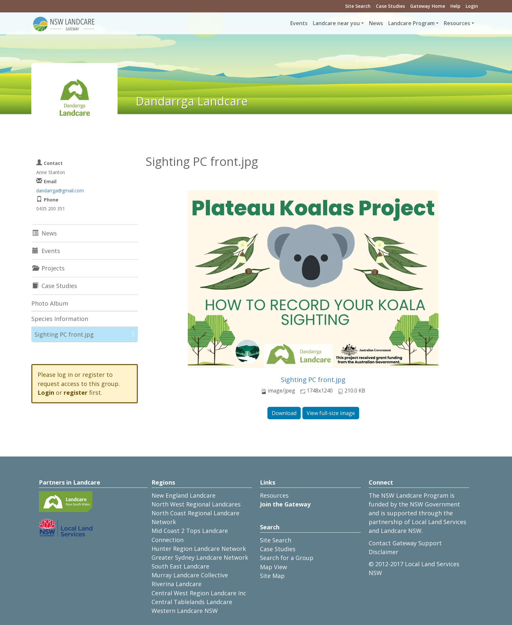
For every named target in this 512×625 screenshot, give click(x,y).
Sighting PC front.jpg (313, 379)
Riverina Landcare (176, 584)
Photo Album (49, 303)
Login (472, 6)
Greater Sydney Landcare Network (200, 557)
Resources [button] (457, 23)
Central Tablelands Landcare (192, 602)
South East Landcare (180, 566)
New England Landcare (184, 495)
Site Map (272, 576)
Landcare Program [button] (411, 23)
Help (455, 6)
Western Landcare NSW (185, 611)
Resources (274, 495)
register (76, 392)
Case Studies (390, 6)
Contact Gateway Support (405, 543)
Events (299, 23)
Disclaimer (383, 552)
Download (284, 413)
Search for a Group (286, 558)
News (376, 23)
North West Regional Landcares (196, 504)
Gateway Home (427, 6)
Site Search (358, 6)
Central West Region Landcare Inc (199, 593)
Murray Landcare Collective (190, 575)
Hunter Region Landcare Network (199, 549)
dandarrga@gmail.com (60, 190)
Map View (273, 567)
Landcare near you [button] (336, 23)
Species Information (59, 319)
